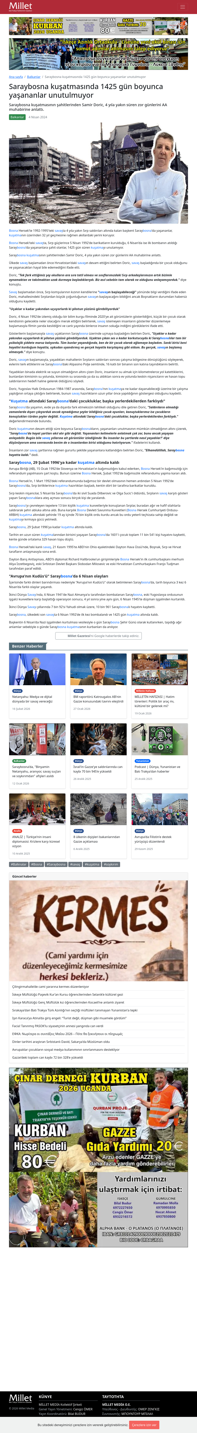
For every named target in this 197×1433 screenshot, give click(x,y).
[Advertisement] (98, 1319)
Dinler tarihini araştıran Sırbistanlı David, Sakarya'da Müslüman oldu (61, 1042)
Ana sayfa (16, 77)
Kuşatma (19, 401)
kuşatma (15, 235)
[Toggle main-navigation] (182, 7)
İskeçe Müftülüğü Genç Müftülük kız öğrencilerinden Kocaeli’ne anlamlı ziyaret (68, 1002)
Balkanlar (34, 77)
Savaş (13, 292)
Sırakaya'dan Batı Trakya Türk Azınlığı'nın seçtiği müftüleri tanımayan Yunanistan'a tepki (75, 1010)
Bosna (13, 230)
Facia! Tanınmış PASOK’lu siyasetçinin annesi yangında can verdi (57, 1026)
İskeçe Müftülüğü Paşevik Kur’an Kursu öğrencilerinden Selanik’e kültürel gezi (67, 994)
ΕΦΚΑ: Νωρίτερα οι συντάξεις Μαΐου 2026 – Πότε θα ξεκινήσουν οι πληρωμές (67, 1034)
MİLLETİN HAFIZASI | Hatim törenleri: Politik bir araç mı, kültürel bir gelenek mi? (154, 701)
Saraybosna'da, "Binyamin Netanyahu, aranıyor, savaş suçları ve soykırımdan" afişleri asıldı (36, 771)
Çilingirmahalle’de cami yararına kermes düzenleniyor (50, 987)
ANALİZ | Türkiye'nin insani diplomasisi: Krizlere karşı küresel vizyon (36, 841)
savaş (59, 230)
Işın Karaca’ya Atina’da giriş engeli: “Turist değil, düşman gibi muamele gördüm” (69, 1018)
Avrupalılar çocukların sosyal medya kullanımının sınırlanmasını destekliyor (66, 1049)
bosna (147, 230)
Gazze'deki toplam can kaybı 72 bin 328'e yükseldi (47, 1057)
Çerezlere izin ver (144, 1425)
